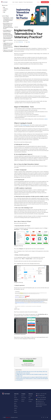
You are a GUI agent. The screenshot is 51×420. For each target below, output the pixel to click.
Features (16, 2)
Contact (38, 2)
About (15, 403)
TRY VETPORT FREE (28, 360)
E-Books (4, 10)
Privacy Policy (23, 397)
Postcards (30, 395)
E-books (30, 401)
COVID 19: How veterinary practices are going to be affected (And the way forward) (31, 377)
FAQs (4, 12)
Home (13, 2)
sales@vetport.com (40, 401)
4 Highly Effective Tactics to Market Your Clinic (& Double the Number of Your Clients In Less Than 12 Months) (8, 46)
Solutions (15, 401)
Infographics (5, 8)
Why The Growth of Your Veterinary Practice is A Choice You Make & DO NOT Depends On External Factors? (8, 26)
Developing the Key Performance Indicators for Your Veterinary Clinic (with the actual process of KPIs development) (8, 36)
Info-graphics (31, 399)
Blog (4, 7)
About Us (23, 395)
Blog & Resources (29, 2)
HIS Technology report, (25, 125)
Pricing (24, 2)
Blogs (29, 397)
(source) (45, 119)
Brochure (15, 412)
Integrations (21, 2)
